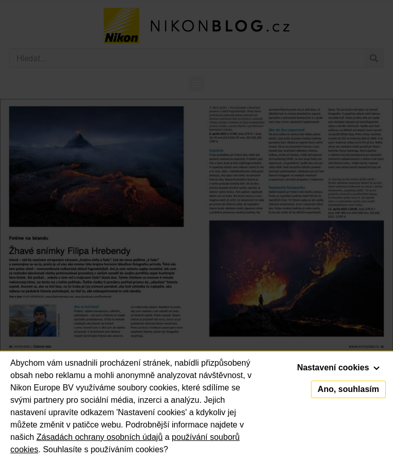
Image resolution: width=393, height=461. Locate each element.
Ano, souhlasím (348, 389)
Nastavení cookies (338, 367)
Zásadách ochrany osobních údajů (100, 437)
